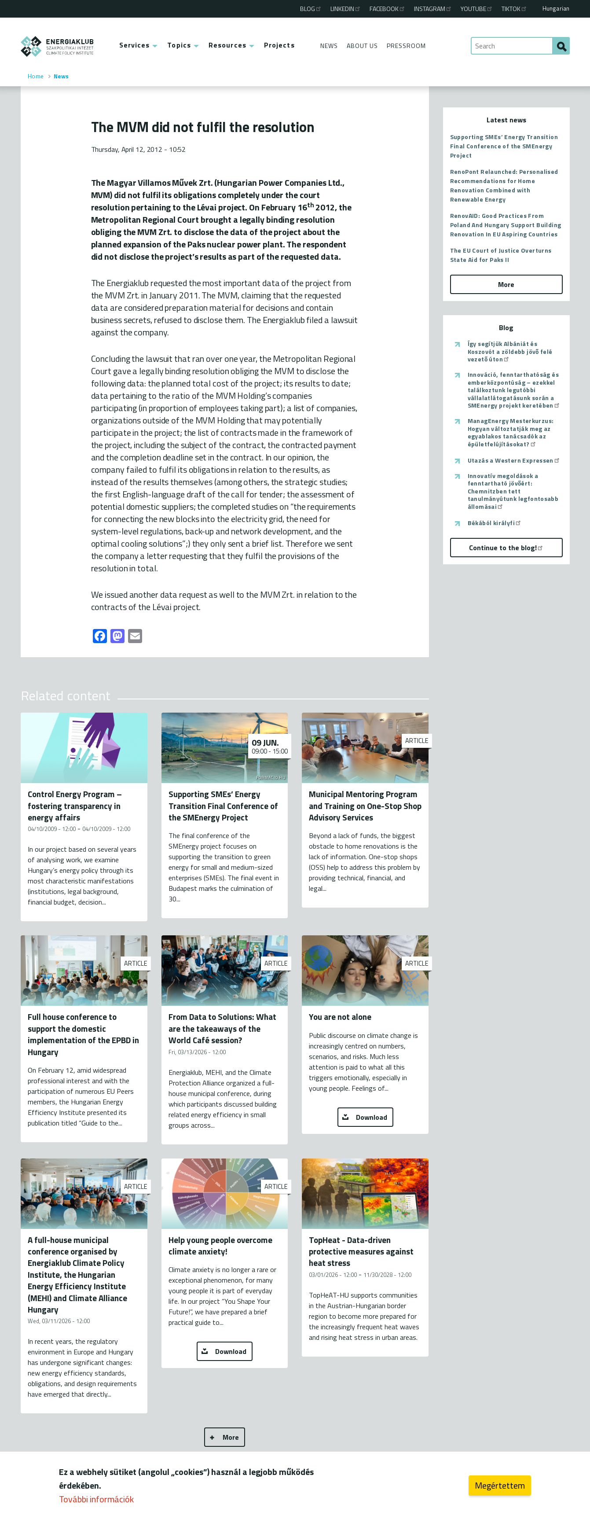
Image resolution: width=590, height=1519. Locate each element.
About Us (362, 45)
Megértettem (500, 1485)
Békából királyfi (495, 523)
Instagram (433, 8)
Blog (311, 8)
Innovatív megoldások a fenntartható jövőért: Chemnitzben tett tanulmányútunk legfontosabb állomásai (513, 491)
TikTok (515, 8)
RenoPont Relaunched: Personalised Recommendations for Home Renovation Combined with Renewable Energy (504, 185)
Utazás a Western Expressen (514, 460)
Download (371, 1117)
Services (134, 45)
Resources (227, 45)
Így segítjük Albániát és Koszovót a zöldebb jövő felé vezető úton (510, 351)
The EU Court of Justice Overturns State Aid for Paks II (501, 255)
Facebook (388, 8)
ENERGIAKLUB (57, 46)
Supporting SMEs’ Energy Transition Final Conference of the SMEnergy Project (504, 146)
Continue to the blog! (506, 547)
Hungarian (556, 8)
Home (36, 76)
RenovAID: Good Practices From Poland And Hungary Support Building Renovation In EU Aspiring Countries (505, 225)
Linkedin (345, 8)
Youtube (477, 8)
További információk (96, 1499)
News (329, 45)
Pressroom (406, 45)
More (231, 1437)
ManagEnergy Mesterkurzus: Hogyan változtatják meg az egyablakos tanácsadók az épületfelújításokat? (511, 432)
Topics (179, 45)
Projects (279, 45)
